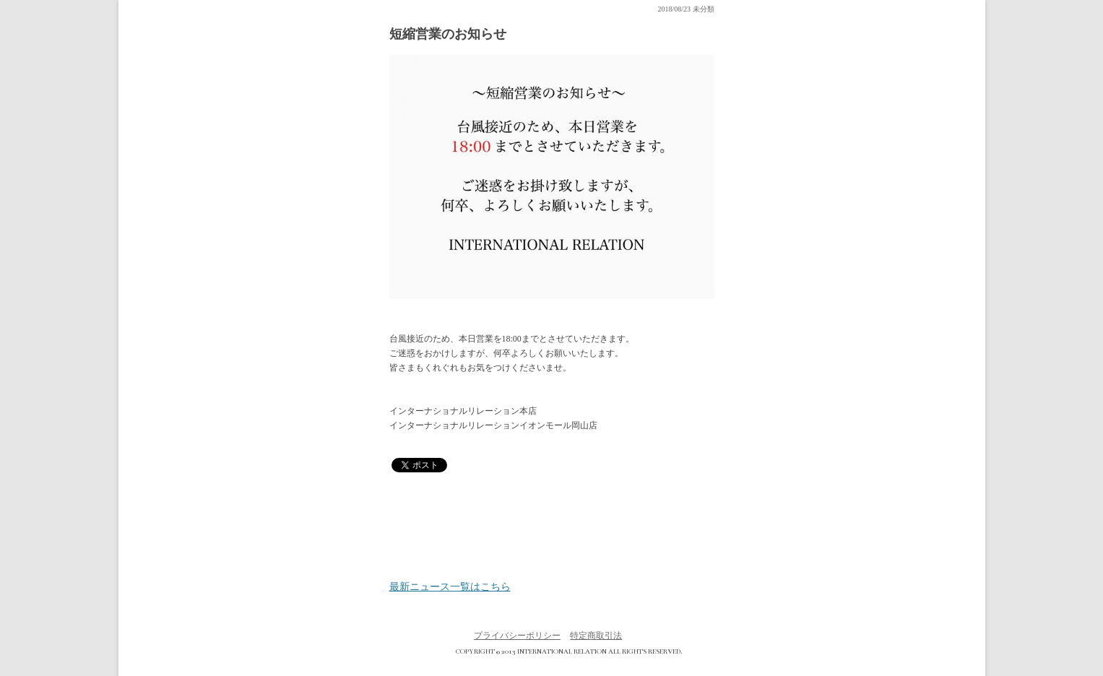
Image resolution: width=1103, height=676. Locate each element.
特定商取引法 (596, 635)
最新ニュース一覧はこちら (450, 587)
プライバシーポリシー (517, 635)
